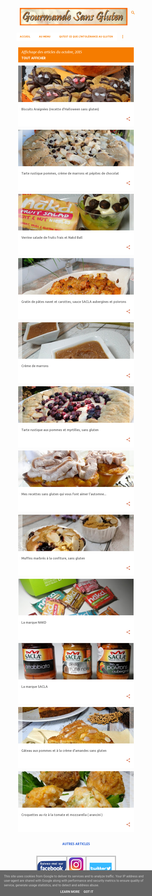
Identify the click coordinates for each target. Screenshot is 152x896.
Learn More (70, 892)
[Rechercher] (133, 12)
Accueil (25, 36)
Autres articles (76, 844)
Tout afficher (33, 58)
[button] (128, 119)
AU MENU (44, 36)
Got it (88, 892)
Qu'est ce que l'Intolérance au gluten (86, 36)
